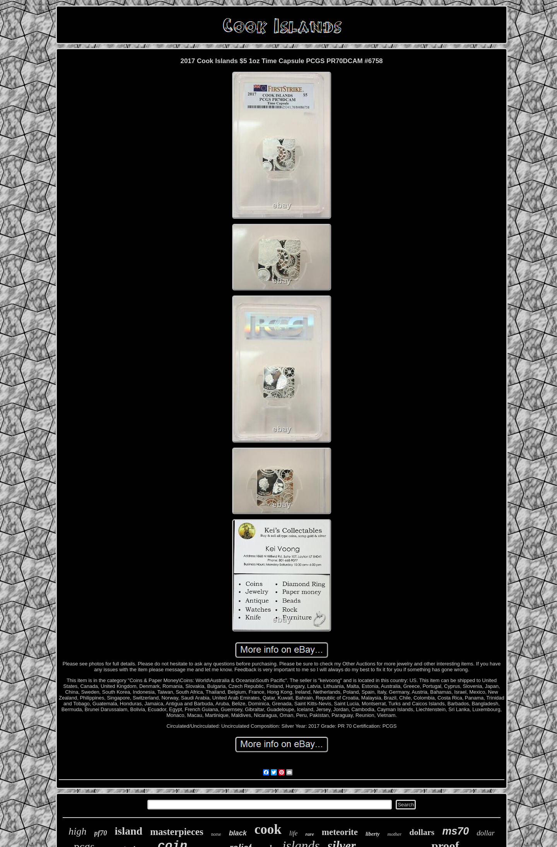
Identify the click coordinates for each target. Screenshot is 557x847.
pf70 (100, 833)
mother (395, 834)
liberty (373, 834)
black (238, 833)
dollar (485, 833)
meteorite (340, 832)
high (77, 831)
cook (268, 829)
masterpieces (176, 831)
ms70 (455, 831)
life (293, 833)
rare (309, 834)
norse (216, 834)
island (129, 831)
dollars (421, 832)
